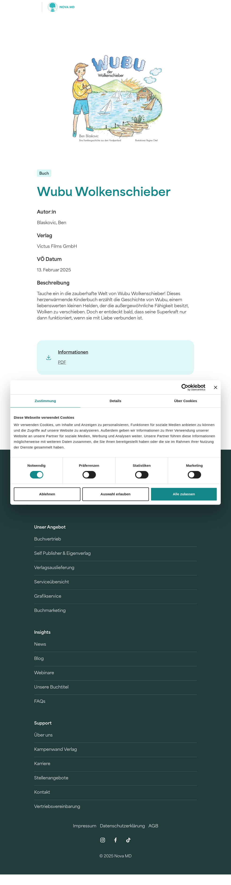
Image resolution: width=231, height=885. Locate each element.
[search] (193, 7)
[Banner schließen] (215, 387)
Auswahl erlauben (115, 494)
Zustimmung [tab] (45, 401)
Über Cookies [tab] (185, 401)
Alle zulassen (184, 494)
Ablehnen (47, 494)
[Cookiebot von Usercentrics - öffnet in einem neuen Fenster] (184, 387)
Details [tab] (115, 401)
